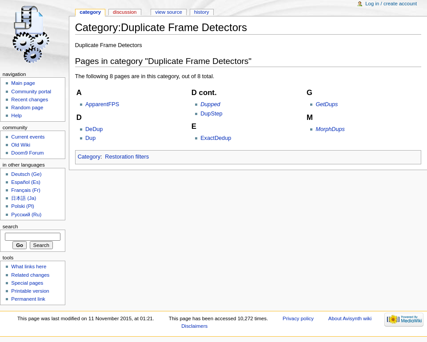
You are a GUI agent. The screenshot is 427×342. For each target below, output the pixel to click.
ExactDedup (215, 138)
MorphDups (330, 129)
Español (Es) (25, 182)
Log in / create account (391, 3)
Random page (27, 107)
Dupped (210, 104)
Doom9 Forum (27, 152)
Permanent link (28, 299)
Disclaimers (194, 326)
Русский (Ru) (26, 214)
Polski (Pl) (22, 206)
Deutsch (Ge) (26, 174)
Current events (27, 136)
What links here (28, 266)
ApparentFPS (102, 104)
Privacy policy (298, 318)
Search (10, 226)
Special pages (27, 283)
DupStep (211, 114)
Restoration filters (127, 157)
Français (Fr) (25, 190)
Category (89, 157)
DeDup (94, 129)
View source (168, 12)
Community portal (31, 91)
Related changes (30, 275)
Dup (90, 138)
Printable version (30, 291)
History (201, 12)
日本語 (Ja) (23, 198)
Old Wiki (20, 144)
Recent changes (29, 99)
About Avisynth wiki (350, 318)
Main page (23, 83)
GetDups (326, 104)
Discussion (124, 12)
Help (16, 115)
